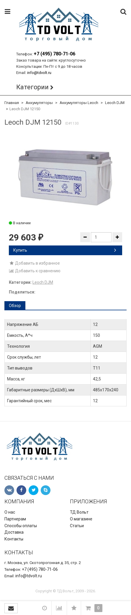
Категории (32, 87)
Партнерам (15, 519)
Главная (11, 102)
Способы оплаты (20, 525)
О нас (9, 512)
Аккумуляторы (39, 102)
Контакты (13, 539)
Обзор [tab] (15, 305)
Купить (64, 250)
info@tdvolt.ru (39, 72)
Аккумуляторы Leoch (79, 102)
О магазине (81, 519)
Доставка (14, 532)
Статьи (77, 525)
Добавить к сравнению (34, 270)
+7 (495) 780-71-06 (54, 54)
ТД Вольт (79, 512)
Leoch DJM (115, 102)
